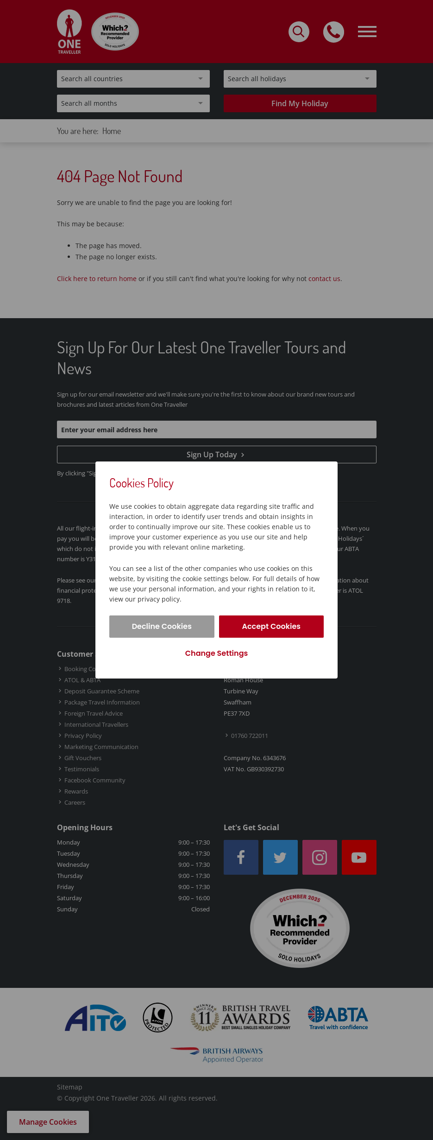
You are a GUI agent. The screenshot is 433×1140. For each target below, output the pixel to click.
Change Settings (216, 653)
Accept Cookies (271, 626)
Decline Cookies (162, 626)
